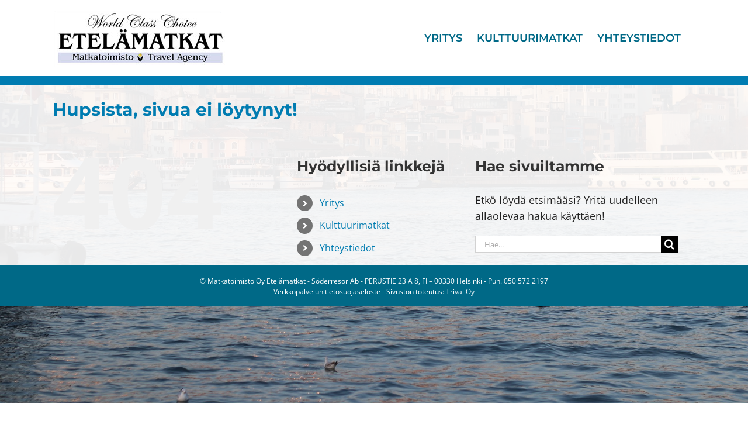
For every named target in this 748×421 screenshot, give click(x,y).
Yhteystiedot (347, 247)
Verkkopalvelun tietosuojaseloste (326, 291)
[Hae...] (568, 244)
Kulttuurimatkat (355, 225)
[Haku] (669, 244)
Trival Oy (460, 291)
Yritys (332, 202)
